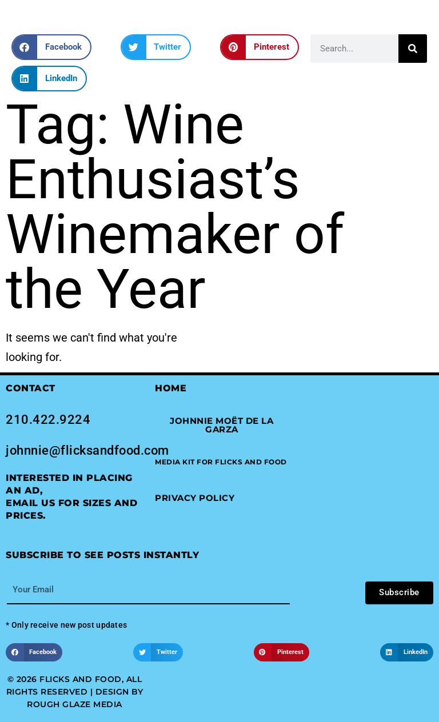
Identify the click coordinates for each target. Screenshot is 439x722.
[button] (51, 47)
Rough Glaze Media (74, 704)
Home (170, 388)
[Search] (412, 48)
